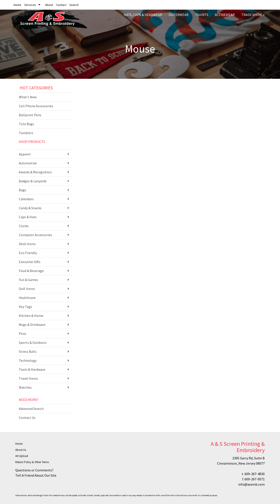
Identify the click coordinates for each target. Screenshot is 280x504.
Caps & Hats (28, 217)
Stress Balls (28, 351)
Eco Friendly (28, 253)
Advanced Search (31, 408)
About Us (20, 450)
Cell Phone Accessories (36, 106)
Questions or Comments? (34, 470)
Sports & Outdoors (33, 342)
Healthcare (27, 297)
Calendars (26, 199)
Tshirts (201, 17)
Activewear (225, 17)
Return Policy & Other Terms (32, 462)
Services (30, 5)
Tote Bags (26, 124)
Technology (28, 360)
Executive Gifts (29, 262)
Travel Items (28, 378)
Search (74, 5)
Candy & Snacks (30, 208)
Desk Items (27, 244)
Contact (61, 5)
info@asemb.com (251, 484)
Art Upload (21, 456)
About (49, 5)
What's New (28, 97)
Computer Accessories (35, 235)
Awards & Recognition (35, 172)
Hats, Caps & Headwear (143, 17)
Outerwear (179, 17)
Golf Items (27, 288)
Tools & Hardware (32, 369)
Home (17, 5)
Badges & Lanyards (33, 181)
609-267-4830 (255, 474)
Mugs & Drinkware (32, 324)
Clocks (24, 226)
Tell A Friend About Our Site (35, 475)
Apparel (25, 154)
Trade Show (253, 17)
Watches (25, 387)
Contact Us (27, 417)
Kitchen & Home (31, 315)
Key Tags (25, 306)
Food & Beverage (31, 271)
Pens (22, 333)
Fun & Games (28, 279)
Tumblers (26, 133)
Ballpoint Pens (30, 115)
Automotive (28, 163)
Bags (22, 190)
